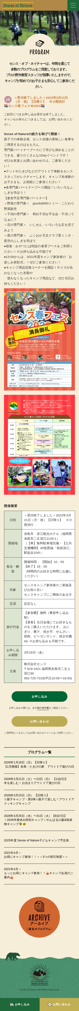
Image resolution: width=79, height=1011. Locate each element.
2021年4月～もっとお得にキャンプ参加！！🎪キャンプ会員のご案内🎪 (38, 873)
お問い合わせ (59, 1004)
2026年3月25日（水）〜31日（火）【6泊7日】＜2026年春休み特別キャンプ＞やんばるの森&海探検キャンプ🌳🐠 (38, 820)
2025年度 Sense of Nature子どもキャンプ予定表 (36, 840)
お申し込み (20, 1004)
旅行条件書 (43, 708)
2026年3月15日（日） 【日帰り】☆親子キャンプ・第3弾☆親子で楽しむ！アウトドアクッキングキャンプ (39, 799)
